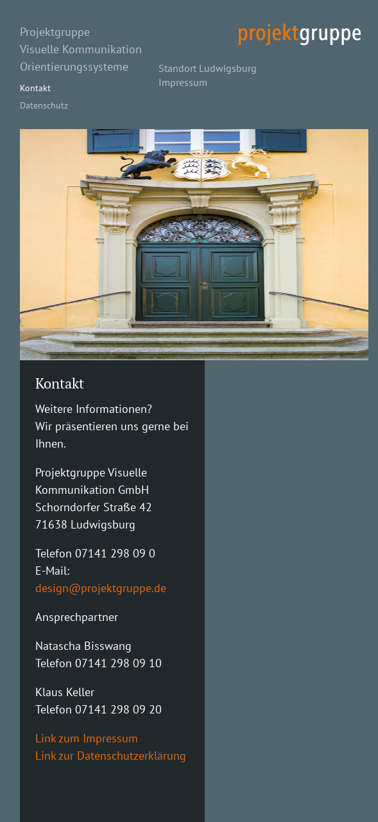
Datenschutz (44, 105)
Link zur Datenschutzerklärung (110, 755)
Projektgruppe (55, 31)
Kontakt (35, 88)
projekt (300, 34)
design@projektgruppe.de (100, 588)
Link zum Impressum (86, 738)
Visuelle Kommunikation (81, 49)
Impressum (183, 82)
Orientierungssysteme (74, 66)
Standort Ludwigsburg (208, 68)
